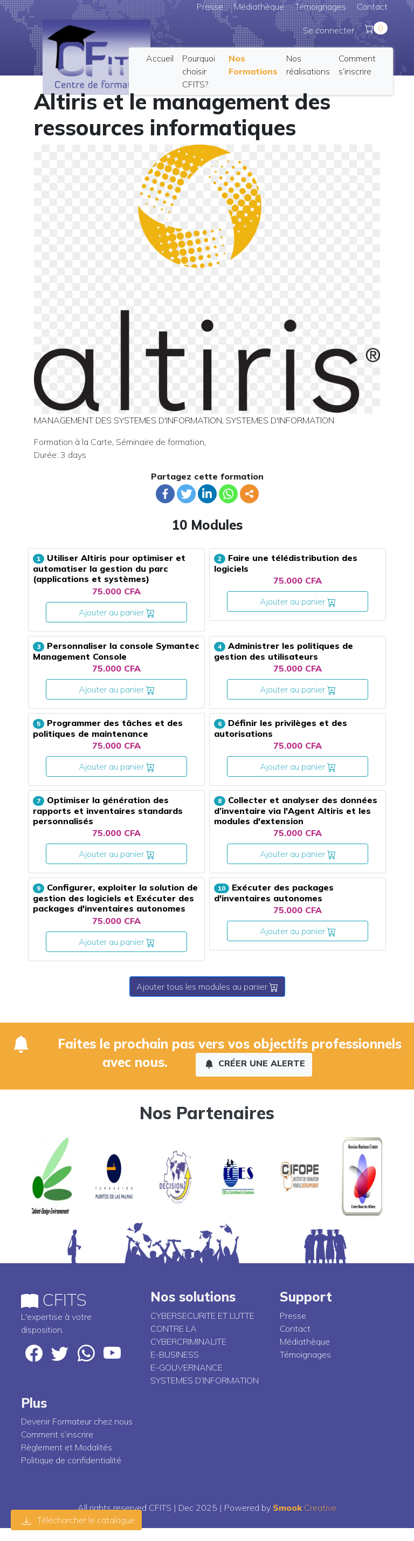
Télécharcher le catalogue (78, 1520)
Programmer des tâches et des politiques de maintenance (108, 728)
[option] (52, 1176)
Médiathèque (259, 6)
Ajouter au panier (117, 612)
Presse (210, 6)
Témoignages (320, 6)
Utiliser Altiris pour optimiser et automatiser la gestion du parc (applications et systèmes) (109, 568)
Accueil (160, 58)
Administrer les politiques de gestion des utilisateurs (283, 651)
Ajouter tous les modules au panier (207, 986)
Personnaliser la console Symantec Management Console (116, 651)
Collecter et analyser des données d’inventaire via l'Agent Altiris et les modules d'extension (295, 810)
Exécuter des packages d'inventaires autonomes (274, 892)
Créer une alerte (255, 1063)
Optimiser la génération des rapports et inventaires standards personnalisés (108, 810)
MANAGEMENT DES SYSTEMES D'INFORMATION (128, 420)
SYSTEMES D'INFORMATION (280, 420)
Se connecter (328, 30)
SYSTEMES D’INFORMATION (204, 1380)
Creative (304, 1507)
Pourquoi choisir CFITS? (198, 71)
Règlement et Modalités (66, 1447)
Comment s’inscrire (57, 1434)
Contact (372, 6)
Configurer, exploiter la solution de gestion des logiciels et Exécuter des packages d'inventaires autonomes (115, 898)
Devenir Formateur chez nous (77, 1421)
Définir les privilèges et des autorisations (280, 728)
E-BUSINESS (174, 1354)
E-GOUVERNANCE (186, 1367)
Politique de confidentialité (71, 1460)
